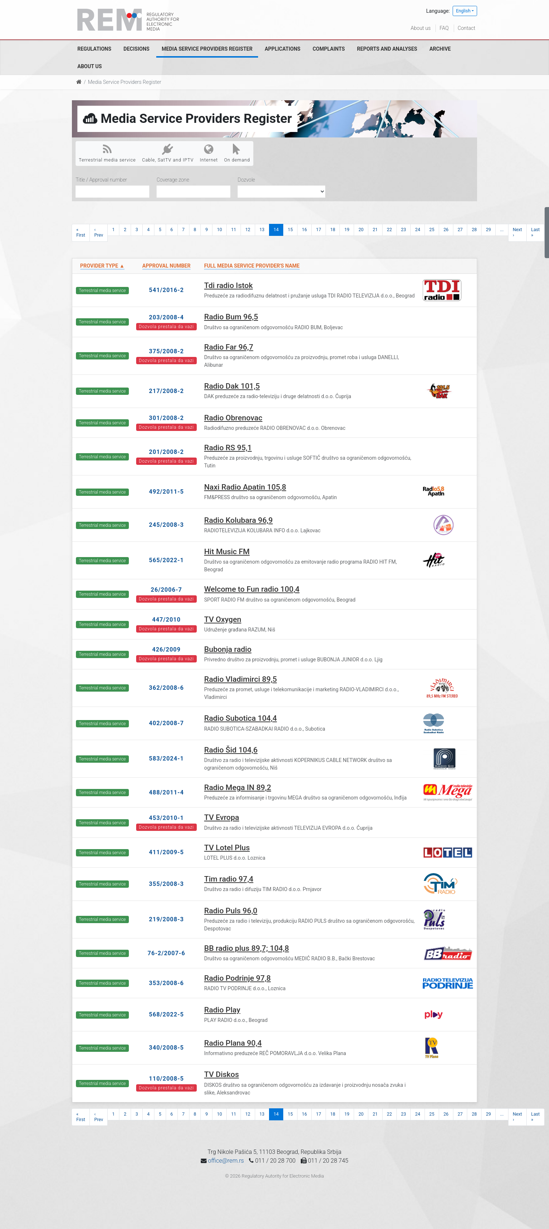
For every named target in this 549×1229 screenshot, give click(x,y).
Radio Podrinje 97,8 (237, 978)
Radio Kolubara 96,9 (238, 520)
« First (80, 232)
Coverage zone (173, 180)
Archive (440, 49)
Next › (517, 232)
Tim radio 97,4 (228, 879)
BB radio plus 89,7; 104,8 (246, 948)
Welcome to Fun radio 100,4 (251, 589)
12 (247, 229)
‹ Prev (98, 232)
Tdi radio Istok (228, 285)
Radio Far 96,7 (228, 347)
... (502, 229)
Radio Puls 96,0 (230, 910)
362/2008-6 (166, 687)
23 (403, 229)
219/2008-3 (166, 919)
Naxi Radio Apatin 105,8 (245, 487)
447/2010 (166, 619)
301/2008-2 (166, 418)
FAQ (444, 28)
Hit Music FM (227, 551)
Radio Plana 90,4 (233, 1043)
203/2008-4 (166, 317)
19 (346, 229)
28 (474, 229)
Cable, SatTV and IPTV (167, 153)
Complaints (328, 49)
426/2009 (166, 649)
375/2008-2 (166, 351)
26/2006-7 (166, 589)
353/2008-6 (166, 983)
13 (262, 229)
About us (421, 28)
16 (304, 229)
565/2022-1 (166, 560)
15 (290, 229)
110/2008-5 (166, 1078)
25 (431, 229)
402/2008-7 (166, 723)
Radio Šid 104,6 (230, 750)
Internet (209, 153)
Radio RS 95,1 (228, 447)
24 (417, 229)
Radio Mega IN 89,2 (237, 787)
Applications (282, 49)
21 (375, 229)
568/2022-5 (166, 1014)
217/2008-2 (166, 391)
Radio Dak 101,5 (232, 386)
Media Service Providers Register (207, 49)
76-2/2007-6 (166, 953)
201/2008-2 (166, 451)
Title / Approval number (101, 180)
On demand (237, 153)
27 (460, 229)
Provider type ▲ (102, 266)
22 (389, 229)
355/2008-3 (166, 883)
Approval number (166, 266)
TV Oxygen (222, 619)
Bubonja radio (228, 649)
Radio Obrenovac (233, 417)
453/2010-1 (166, 817)
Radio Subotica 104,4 (240, 718)
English (463, 10)
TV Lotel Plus (227, 847)
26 (446, 229)
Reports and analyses (387, 49)
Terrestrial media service (107, 153)
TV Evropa (221, 817)
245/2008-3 (166, 524)
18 (332, 229)
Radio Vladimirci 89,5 (240, 679)
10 (219, 229)
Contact (466, 28)
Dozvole (246, 180)
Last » (535, 232)
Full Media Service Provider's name (252, 266)
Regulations (94, 49)
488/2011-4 (166, 792)
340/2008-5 (166, 1047)
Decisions (136, 49)
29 (488, 229)
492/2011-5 (166, 491)
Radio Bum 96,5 (231, 316)
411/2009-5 (166, 852)
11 (233, 229)
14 (276, 229)
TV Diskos (221, 1074)
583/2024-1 (166, 758)
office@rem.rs (226, 1160)
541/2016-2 (166, 290)
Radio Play (222, 1010)
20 (361, 229)
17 (318, 229)
